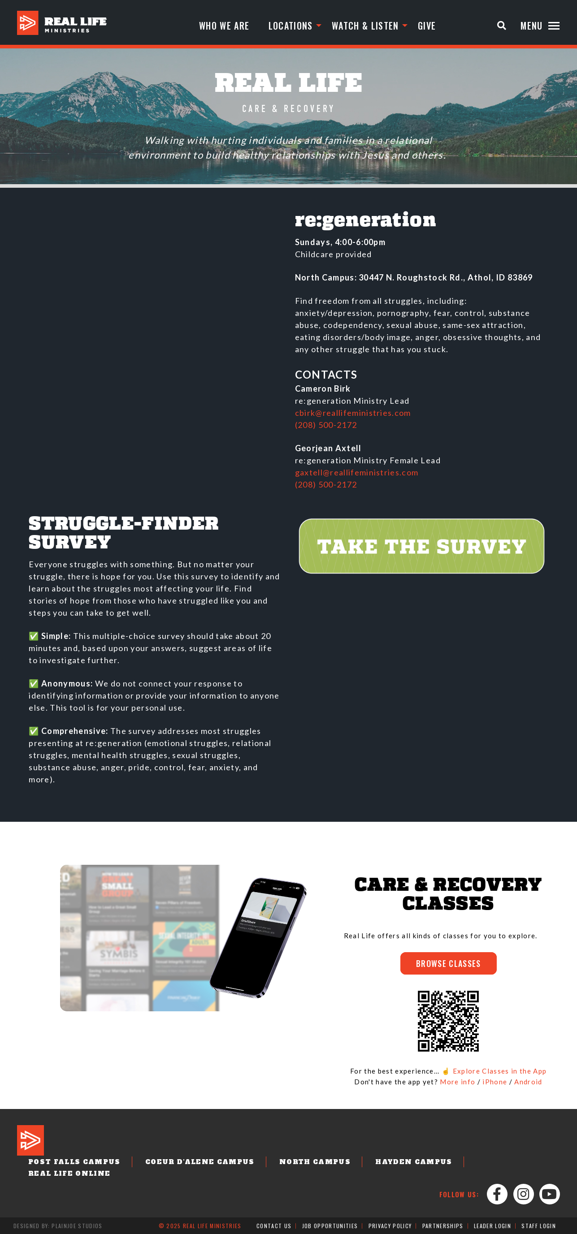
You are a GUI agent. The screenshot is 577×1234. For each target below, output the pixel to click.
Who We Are (224, 25)
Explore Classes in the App (500, 1071)
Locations (291, 25)
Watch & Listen (365, 25)
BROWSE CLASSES (448, 963)
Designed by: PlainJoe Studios (58, 1226)
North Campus (315, 1161)
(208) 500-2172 (326, 425)
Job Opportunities (330, 1226)
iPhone (494, 1082)
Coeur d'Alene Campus (200, 1161)
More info (457, 1082)
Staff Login (538, 1226)
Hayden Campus (413, 1161)
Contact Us (273, 1226)
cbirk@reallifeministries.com (353, 413)
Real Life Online (69, 1173)
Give (427, 25)
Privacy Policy (390, 1226)
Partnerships (443, 1226)
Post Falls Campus (74, 1161)
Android (528, 1082)
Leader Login (492, 1226)
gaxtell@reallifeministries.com (357, 472)
